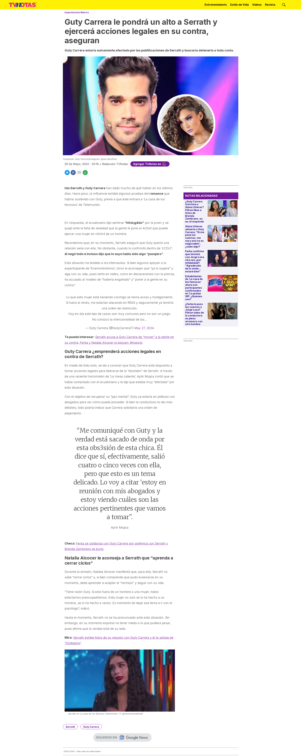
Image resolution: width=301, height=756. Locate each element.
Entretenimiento (216, 4)
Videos (257, 4)
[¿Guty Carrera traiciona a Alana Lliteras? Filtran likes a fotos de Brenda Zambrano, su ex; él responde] (222, 208)
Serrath (70, 726)
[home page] (23, 4)
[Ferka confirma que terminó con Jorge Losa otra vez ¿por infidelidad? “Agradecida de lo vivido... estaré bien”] (222, 258)
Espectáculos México (77, 12)
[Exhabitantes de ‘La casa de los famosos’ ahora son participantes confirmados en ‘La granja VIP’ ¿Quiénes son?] (222, 283)
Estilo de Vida (239, 4)
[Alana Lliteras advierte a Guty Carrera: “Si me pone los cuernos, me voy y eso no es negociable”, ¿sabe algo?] (222, 233)
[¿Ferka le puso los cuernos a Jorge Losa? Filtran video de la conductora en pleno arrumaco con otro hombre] (222, 311)
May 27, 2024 (144, 328)
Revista (270, 4)
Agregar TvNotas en (150, 164)
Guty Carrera (91, 726)
